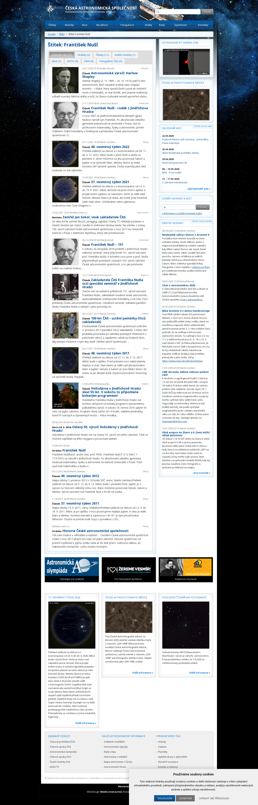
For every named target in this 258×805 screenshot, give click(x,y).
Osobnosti (144, 103)
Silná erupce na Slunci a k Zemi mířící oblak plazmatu (186, 434)
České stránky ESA (60, 761)
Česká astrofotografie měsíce (183, 82)
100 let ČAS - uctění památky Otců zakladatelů (114, 320)
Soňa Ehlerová (187, 281)
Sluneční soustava (168, 761)
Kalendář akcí (172, 128)
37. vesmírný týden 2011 (80, 503)
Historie (145, 68)
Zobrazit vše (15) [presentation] (62, 55)
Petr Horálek (76, 422)
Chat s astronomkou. (191, 299)
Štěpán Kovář (107, 240)
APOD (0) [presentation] (72, 61)
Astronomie (143, 212)
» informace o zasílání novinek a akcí (182, 213)
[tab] (62, 55)
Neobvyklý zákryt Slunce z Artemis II (185, 234)
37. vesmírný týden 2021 (110, 182)
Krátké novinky (172, 223)
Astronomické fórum (115, 766)
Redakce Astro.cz (78, 212)
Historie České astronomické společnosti (95, 531)
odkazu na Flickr (201, 267)
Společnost (180, 25)
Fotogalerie (127, 25)
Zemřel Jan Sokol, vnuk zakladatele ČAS (94, 217)
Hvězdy (162, 741)
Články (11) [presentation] (102, 55)
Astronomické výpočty (116, 746)
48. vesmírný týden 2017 (110, 353)
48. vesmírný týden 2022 (110, 147)
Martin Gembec (108, 142)
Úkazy (146, 142)
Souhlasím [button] (165, 798)
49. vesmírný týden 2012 (80, 476)
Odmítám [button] (185, 798)
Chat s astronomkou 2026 (178, 285)
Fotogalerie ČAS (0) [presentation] (110, 61)
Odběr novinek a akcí (176, 198)
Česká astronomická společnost (70, 778)
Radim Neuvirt (107, 68)
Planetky (163, 751)
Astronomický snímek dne (180, 42)
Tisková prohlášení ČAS (62, 741)
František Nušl (74, 450)
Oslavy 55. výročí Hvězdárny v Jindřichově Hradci (95, 429)
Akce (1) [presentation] (56, 61)
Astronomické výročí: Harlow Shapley (110, 75)
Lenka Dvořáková (109, 103)
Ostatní (145, 313)
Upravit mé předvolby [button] (214, 798)
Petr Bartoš (105, 275)
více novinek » (201, 472)
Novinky (69, 25)
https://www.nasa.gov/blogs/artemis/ (182, 361)
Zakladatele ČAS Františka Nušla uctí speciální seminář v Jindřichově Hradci (112, 283)
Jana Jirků (104, 383)
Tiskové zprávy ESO (60, 756)
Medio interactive (111, 791)
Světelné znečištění (114, 741)
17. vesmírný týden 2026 (64, 597)
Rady (162, 25)
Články (52, 25)
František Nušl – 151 (107, 244)
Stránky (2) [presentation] (84, 55)
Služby (148, 25)
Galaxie (162, 746)
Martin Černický (108, 313)
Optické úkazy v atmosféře (172, 756)
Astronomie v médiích (115, 756)
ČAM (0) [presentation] (89, 61)
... (147, 96)
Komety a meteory (168, 766)
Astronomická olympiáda (63, 751)
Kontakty (203, 25)
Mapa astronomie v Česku (118, 761)
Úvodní (52, 34)
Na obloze (102, 25)
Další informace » (85, 723)
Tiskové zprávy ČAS (60, 746)
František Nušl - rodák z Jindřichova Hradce (115, 110)
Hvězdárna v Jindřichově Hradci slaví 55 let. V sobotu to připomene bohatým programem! (111, 392)
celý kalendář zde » (198, 188)
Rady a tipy (110, 751)
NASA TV (54, 766)
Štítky (62, 34)
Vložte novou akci (203, 126)
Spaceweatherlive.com (174, 421)
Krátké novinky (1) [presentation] (125, 55)
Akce (84, 25)
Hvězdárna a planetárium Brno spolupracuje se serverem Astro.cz (126, 778)
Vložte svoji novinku (202, 221)
